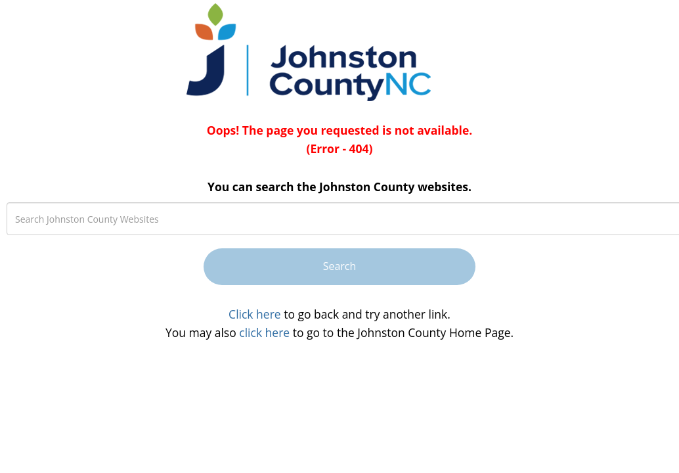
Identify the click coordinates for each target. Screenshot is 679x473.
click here (264, 332)
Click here (255, 314)
